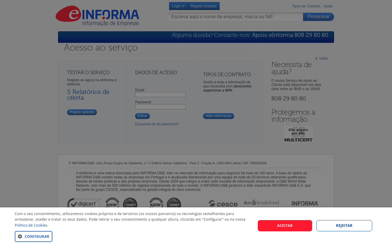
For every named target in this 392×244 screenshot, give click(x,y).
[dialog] (196, 225)
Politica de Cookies (31, 225)
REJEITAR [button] (344, 225)
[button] (131, 236)
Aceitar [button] (285, 225)
